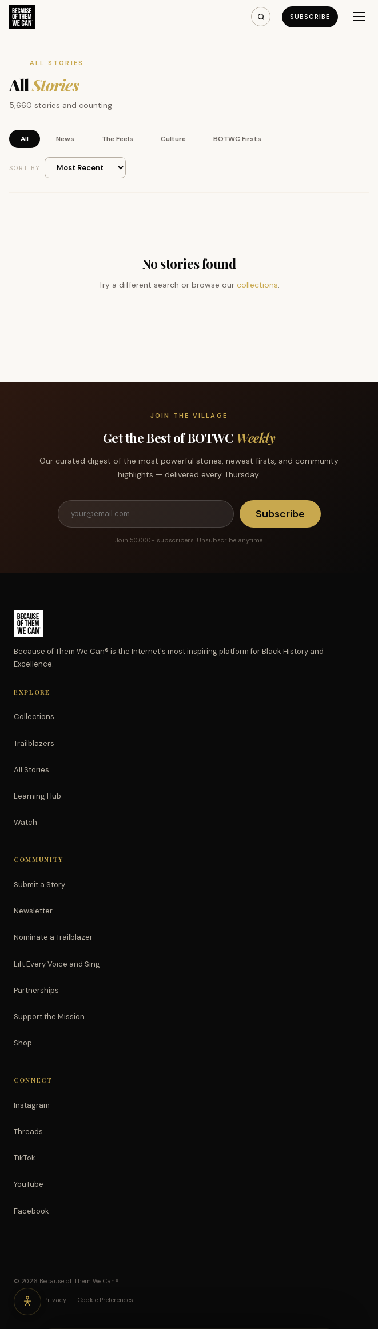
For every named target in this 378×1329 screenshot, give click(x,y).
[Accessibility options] (27, 1301)
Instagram (32, 1105)
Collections (34, 716)
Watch (25, 822)
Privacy (55, 1300)
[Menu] (359, 16)
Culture (173, 138)
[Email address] (146, 514)
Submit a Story (39, 884)
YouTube (28, 1184)
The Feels (117, 138)
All (25, 138)
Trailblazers (34, 743)
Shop (23, 1043)
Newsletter (33, 911)
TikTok (24, 1158)
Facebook (31, 1211)
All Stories (31, 770)
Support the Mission (49, 1016)
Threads (28, 1131)
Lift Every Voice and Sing (57, 964)
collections (257, 285)
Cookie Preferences (105, 1300)
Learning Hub (37, 796)
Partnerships (36, 990)
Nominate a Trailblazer (53, 937)
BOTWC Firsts (237, 138)
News (65, 138)
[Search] (260, 16)
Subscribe (310, 17)
